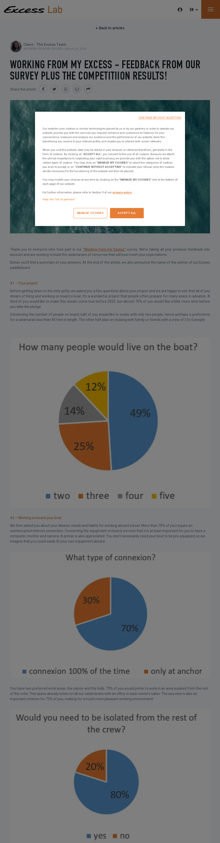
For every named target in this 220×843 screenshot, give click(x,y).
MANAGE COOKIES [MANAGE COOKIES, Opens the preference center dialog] (90, 213)
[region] (110, 169)
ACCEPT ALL (127, 213)
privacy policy (122, 192)
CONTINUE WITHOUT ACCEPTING (159, 117)
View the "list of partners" (58, 199)
